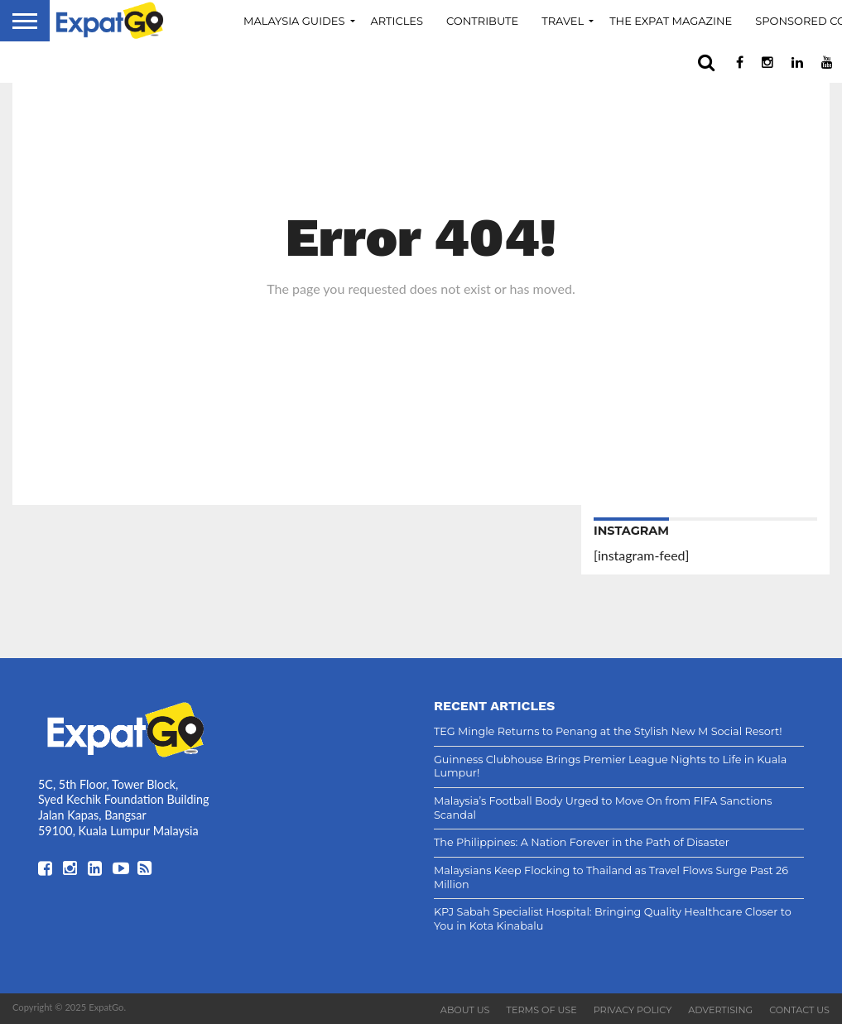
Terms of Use (542, 1010)
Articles (397, 20)
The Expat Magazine (670, 20)
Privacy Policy (633, 1010)
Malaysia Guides (294, 20)
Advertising (720, 1010)
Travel (562, 20)
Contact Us (799, 1010)
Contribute (482, 20)
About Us (465, 1010)
